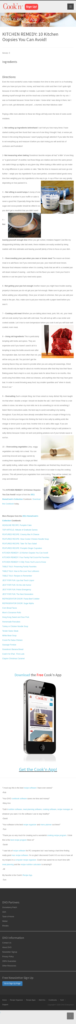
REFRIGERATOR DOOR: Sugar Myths (18, 603)
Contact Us (6, 943)
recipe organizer (29, 825)
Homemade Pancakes (11, 622)
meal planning (8, 864)
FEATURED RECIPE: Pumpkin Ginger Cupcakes (22, 548)
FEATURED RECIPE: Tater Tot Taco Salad (19, 544)
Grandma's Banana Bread (12, 649)
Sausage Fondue (9, 645)
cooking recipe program (56, 835)
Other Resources (9, 966)
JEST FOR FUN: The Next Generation (17, 594)
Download (22, 675)
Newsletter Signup (9, 952)
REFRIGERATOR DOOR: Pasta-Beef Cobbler (21, 599)
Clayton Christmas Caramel (13, 658)
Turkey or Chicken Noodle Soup (15, 626)
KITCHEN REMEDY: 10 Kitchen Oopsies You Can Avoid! (25, 553)
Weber (5, 921)
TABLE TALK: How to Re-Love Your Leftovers (20, 571)
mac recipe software (20, 855)
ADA (4, 912)
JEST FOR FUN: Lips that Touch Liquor (18, 580)
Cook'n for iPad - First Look (13, 654)
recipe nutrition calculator (31, 864)
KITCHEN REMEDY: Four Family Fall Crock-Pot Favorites (25, 557)
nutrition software (15, 809)
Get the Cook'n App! (38, 769)
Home (4, 1000)
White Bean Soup (9, 636)
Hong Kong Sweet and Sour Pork (15, 617)
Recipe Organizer (16, 1000)
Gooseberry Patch (9, 907)
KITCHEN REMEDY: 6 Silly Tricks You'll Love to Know (24, 562)
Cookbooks (52, 1000)
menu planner (46, 825)
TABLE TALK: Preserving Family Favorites (19, 567)
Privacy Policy (8, 957)
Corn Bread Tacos (9, 608)
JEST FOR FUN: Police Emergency (16, 590)
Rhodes (5, 926)
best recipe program (18, 840)
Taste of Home (8, 917)
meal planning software (32, 809)
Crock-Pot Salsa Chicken (12, 640)
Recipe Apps (31, 1000)
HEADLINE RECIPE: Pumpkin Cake (17, 525)
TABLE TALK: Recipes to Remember (17, 576)
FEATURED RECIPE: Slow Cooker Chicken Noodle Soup (25, 539)
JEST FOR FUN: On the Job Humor (16, 585)
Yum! (62, 1000)
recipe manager (63, 809)
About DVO (7, 947)
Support (5, 1004)
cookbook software (19, 799)
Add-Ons (42, 1000)
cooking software (49, 809)
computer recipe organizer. (26, 860)
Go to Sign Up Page (12, 983)
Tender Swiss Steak (10, 631)
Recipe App (27, 875)
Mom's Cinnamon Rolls (11, 613)
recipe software (30, 788)
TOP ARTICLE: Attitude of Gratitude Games (20, 530)
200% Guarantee (9, 961)
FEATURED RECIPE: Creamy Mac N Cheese (20, 534)
